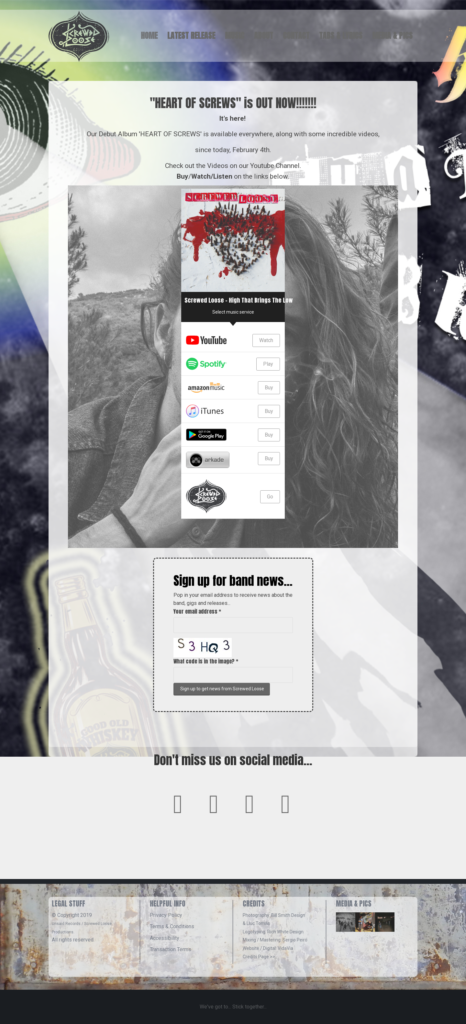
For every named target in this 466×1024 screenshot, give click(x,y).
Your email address (197, 611)
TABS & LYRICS (340, 35)
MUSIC (234, 35)
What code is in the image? (205, 661)
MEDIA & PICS (392, 35)
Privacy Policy (166, 915)
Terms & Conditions (172, 926)
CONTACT (296, 35)
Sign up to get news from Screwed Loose (222, 688)
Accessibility (164, 938)
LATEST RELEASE (191, 35)
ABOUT (263, 35)
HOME (149, 35)
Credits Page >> (259, 956)
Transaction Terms (170, 949)
